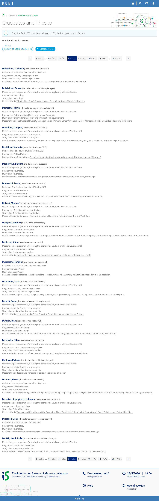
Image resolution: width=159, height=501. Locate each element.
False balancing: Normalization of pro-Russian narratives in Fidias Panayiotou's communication (60, 196)
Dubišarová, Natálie (12, 262)
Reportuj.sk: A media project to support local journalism (41, 372)
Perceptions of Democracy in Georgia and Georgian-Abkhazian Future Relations (52, 353)
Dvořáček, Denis (10, 419)
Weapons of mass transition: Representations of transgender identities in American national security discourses (66, 333)
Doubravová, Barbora (12, 163)
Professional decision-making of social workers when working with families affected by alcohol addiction (64, 274)
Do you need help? (98, 473)
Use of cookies (136, 485)
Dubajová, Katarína (11, 222)
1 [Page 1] (40, 58)
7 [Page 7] (62, 58)
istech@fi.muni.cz (94, 477)
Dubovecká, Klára (11, 281)
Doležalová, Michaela (13, 68)
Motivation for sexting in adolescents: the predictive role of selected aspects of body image (58, 431)
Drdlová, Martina (10, 203)
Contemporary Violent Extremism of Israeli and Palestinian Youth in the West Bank (53, 216)
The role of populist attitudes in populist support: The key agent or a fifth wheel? (65, 157)
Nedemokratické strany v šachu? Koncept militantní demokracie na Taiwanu (52, 81)
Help (90, 485)
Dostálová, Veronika (12, 147)
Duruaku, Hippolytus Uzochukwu (18, 399)
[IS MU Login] (153, 3)
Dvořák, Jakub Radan (12, 438)
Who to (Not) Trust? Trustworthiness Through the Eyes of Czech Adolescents (51, 101)
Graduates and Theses (28, 15)
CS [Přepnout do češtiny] (146, 3)
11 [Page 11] (103, 58)
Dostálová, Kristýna (12, 127)
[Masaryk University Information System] (7, 3)
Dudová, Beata (9, 301)
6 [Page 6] (52, 58)
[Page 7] (30, 58)
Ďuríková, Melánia (11, 360)
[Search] (139, 3)
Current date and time (136, 477)
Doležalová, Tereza (11, 88)
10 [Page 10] (92, 58)
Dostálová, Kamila (11, 108)
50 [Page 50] (117, 58)
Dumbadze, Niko (10, 340)
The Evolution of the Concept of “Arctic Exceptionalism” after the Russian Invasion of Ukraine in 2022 (61, 451)
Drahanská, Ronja (11, 183)
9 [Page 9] (82, 58)
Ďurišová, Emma (10, 379)
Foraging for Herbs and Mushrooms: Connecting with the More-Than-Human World (54, 255)
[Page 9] (128, 58)
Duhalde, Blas (9, 320)
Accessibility (132, 489)
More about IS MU (19, 477)
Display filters (45, 48)
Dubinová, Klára (10, 242)
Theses (11, 15)
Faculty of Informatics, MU (50, 477)
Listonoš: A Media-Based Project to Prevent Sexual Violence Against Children (50, 314)
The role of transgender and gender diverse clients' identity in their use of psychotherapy (56, 176)
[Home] (133, 3)
